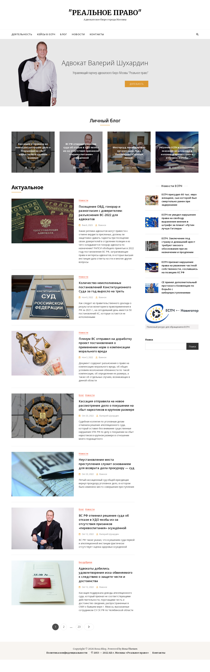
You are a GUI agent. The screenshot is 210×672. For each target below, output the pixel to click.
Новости (78, 34)
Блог (63, 34)
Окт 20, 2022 (34, 167)
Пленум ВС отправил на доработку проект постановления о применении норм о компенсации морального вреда (105, 349)
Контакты (97, 34)
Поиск (149, 339)
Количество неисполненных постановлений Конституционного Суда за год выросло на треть (105, 289)
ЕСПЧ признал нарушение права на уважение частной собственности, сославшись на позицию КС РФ (180, 267)
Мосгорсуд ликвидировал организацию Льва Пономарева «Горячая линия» (129, 152)
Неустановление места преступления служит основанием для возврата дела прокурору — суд (106, 472)
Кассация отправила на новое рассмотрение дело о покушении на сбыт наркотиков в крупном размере (33, 150)
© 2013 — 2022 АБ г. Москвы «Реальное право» (120, 665)
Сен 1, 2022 (130, 167)
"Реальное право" (105, 12)
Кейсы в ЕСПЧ (46, 34)
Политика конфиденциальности (66, 665)
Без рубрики (85, 574)
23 (79, 638)
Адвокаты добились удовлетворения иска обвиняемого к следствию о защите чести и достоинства (105, 587)
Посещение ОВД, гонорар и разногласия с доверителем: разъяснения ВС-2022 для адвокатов (100, 213)
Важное (102, 225)
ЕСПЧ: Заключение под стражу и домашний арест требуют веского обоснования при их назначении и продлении (178, 245)
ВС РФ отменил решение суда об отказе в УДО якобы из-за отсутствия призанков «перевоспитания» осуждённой (81, 150)
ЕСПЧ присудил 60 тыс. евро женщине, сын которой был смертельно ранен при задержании (179, 199)
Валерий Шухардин (109, 422)
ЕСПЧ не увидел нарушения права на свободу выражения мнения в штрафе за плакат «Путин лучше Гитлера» (179, 221)
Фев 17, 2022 (178, 167)
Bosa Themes (129, 661)
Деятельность (21, 34)
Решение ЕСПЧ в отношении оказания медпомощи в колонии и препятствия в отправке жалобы (177, 152)
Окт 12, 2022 (82, 167)
